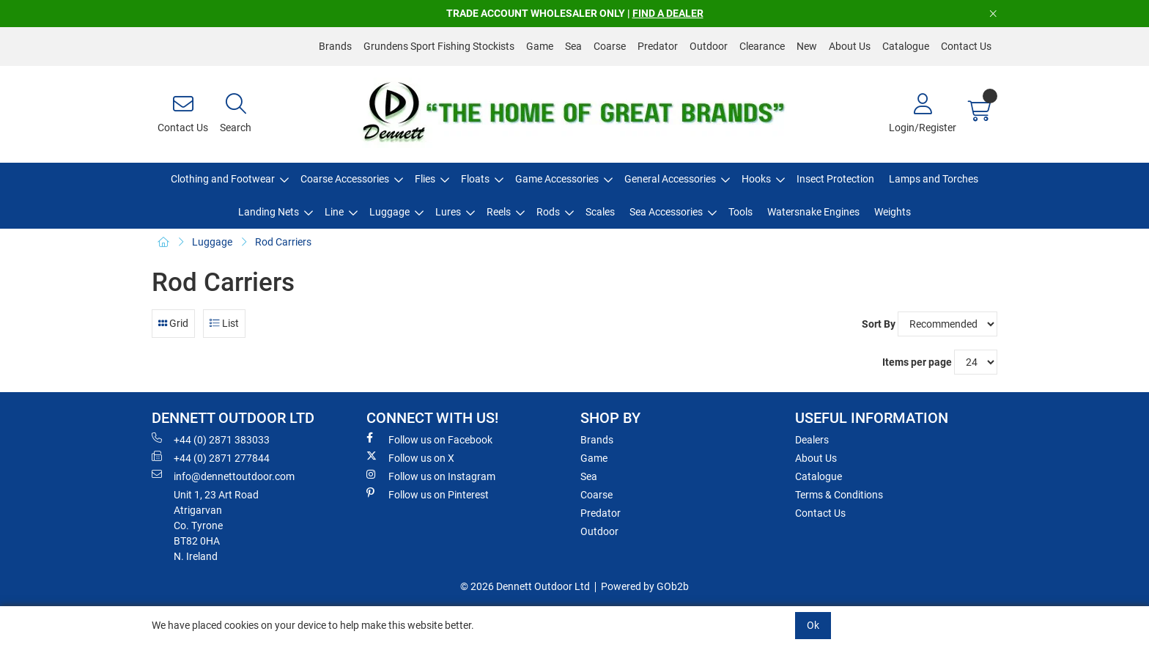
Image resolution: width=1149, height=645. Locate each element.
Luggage (389, 212)
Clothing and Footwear (223, 179)
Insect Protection (835, 179)
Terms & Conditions (839, 495)
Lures (448, 212)
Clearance (762, 46)
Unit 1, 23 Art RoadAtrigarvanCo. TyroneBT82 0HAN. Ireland (216, 525)
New (807, 46)
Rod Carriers (283, 242)
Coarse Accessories (344, 179)
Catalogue (905, 46)
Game (539, 46)
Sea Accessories (666, 212)
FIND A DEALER (667, 13)
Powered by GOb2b (645, 586)
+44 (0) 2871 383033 (211, 439)
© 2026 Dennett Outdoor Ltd (525, 586)
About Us (850, 46)
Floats (475, 179)
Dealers (812, 440)
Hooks (756, 179)
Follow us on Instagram (430, 475)
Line (334, 212)
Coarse (610, 46)
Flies (425, 179)
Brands (335, 46)
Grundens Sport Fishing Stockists (438, 46)
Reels (499, 212)
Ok (813, 625)
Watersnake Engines (813, 212)
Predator (658, 46)
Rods (548, 212)
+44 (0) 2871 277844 (211, 457)
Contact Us (966, 46)
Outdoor (709, 46)
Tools (740, 212)
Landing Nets (268, 212)
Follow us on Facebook (429, 439)
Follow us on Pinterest (427, 494)
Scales (600, 212)
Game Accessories (557, 179)
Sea (573, 46)
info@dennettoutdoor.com (223, 475)
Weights (892, 212)
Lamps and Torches (933, 179)
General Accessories (670, 179)
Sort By (878, 324)
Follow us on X (410, 457)
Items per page (917, 362)
